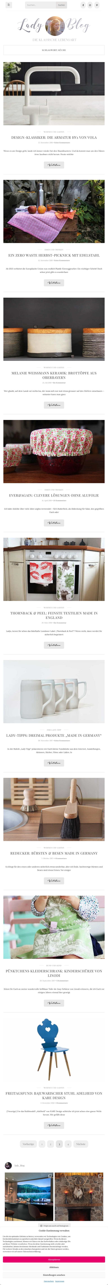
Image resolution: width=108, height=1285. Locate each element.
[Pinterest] (96, 5)
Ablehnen (54, 1267)
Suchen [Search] (61, 5)
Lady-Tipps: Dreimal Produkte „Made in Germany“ (54, 735)
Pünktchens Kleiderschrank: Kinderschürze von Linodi (54, 973)
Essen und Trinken (54, 250)
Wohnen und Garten (54, 132)
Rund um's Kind (54, 965)
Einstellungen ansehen (54, 1275)
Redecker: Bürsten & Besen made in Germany (54, 853)
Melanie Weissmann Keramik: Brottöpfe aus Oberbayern (54, 375)
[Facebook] (83, 5)
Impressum (59, 1281)
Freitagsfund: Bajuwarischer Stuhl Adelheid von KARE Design (54, 1095)
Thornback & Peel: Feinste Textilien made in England (54, 615)
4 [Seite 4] (68, 1144)
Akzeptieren (54, 1259)
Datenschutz (49, 1281)
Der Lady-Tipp (54, 730)
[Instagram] (90, 5)
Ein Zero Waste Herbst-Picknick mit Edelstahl (54, 255)
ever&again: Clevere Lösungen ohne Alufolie (54, 495)
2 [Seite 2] (50, 1144)
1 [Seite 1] (41, 1144)
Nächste (80, 1144)
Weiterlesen (54, 165)
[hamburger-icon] (9, 5)
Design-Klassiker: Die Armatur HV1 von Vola (54, 137)
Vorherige (28, 1144)
